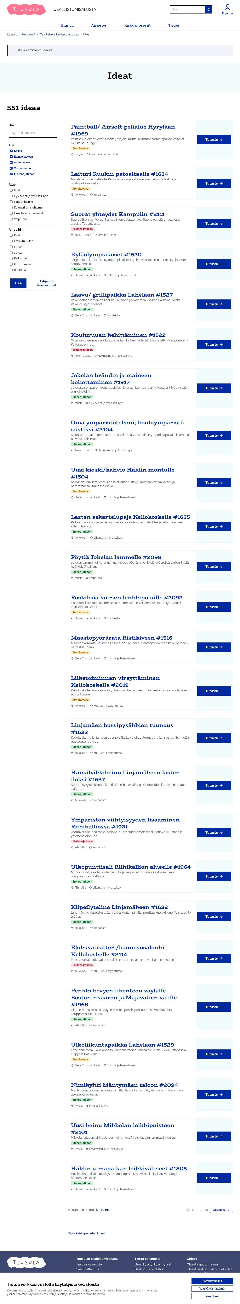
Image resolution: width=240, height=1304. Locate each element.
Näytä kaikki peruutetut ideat (86, 1233)
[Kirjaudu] (227, 9)
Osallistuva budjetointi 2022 (59, 34)
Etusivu (12, 34)
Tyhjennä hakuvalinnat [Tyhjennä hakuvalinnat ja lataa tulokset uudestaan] (46, 283)
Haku (12, 125)
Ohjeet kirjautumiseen (202, 1264)
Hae (18, 283)
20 (108, 1210)
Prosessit (28, 34)
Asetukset (212, 1296)
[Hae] (191, 9)
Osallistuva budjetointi (150, 1269)
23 (206, 1209)
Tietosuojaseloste (89, 1264)
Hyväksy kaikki (212, 1280)
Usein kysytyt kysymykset (152, 1264)
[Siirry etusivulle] (51, 9)
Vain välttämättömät (212, 1288)
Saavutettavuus (87, 1269)
